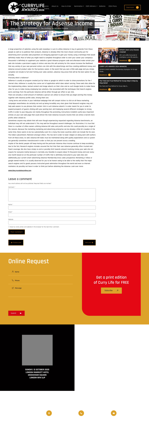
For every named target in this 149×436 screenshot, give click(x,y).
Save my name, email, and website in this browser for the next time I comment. (34, 227)
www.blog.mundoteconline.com (19, 170)
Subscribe (111, 290)
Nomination (78, 6)
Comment (11, 187)
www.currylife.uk (17, 422)
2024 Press (113, 6)
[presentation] (23, 303)
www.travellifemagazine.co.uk (22, 428)
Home (46, 6)
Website (10, 219)
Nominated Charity (130, 422)
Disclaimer (120, 428)
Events (46, 8)
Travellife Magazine (70, 422)
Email (10, 212)
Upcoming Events (101, 422)
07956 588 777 (91, 411)
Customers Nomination (27, 28)
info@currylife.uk (124, 411)
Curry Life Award (62, 428)
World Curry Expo (86, 422)
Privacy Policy (132, 428)
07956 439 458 (91, 415)
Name (10, 204)
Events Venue (116, 422)
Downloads (132, 7)
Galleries (102, 6)
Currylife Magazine (53, 422)
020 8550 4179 (58, 413)
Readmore (125, 60)
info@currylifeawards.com (127, 415)
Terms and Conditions (105, 428)
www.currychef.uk (18, 425)
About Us (55, 6)
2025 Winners (91, 6)
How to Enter (66, 6)
